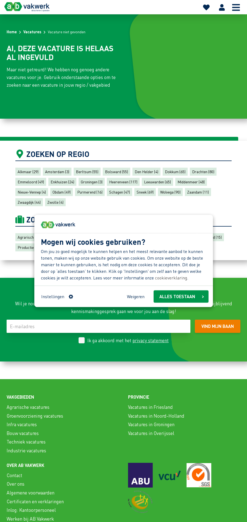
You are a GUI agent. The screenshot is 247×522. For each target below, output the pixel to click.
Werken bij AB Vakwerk (30, 519)
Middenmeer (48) (191, 181)
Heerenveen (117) (123, 181)
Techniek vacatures (26, 442)
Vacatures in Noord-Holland (156, 416)
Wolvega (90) (170, 191)
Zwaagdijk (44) (29, 202)
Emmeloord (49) (31, 181)
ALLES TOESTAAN (181, 296)
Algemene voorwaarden (30, 493)
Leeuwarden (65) (157, 181)
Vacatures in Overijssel (151, 433)
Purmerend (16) (89, 191)
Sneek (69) (145, 191)
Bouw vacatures (23, 433)
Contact (14, 475)
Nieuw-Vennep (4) (32, 191)
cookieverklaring (171, 278)
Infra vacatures (22, 424)
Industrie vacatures (26, 450)
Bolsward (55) (116, 171)
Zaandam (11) (198, 191)
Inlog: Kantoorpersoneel (31, 510)
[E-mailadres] (98, 326)
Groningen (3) (91, 181)
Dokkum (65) (175, 171)
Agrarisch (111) (30, 237)
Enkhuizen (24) (62, 181)
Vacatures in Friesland (150, 407)
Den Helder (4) (146, 171)
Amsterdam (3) (57, 171)
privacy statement (150, 340)
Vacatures (32, 31)
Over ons (15, 484)
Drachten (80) (203, 171)
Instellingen (57, 296)
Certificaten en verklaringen (35, 501)
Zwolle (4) (55, 202)
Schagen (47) (119, 191)
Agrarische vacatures (28, 407)
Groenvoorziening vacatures (35, 416)
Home (12, 31)
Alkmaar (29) (28, 171)
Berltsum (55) (87, 171)
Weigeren (136, 296)
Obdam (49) (61, 191)
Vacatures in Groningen (151, 424)
